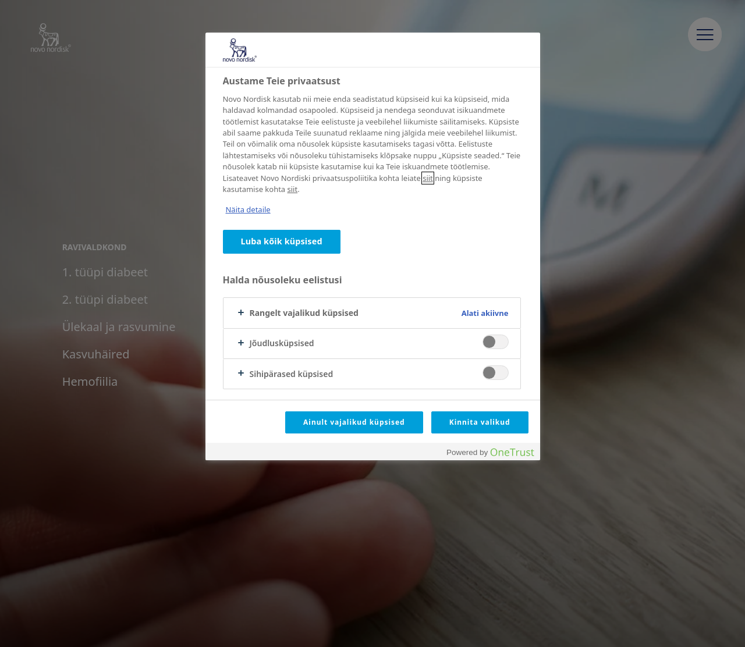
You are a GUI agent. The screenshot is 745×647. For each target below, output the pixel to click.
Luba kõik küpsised (281, 241)
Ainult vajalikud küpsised (354, 422)
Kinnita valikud (479, 422)
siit (428, 178)
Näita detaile (248, 209)
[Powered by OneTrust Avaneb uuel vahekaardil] (490, 453)
